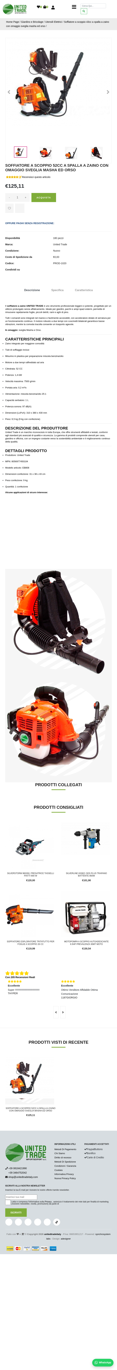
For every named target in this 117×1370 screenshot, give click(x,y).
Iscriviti (15, 1212)
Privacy (48, 1201)
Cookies (58, 1170)
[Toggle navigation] (74, 7)
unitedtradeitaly (52, 1234)
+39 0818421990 (17, 1168)
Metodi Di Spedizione (65, 1161)
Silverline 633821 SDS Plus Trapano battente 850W (86, 874)
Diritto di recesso (62, 1157)
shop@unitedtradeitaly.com (23, 1177)
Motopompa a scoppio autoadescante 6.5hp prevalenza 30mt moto (86, 942)
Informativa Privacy (64, 1174)
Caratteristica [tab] (84, 290)
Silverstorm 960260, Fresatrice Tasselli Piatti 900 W (30, 874)
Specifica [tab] (57, 290)
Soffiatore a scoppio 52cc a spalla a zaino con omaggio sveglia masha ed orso (31, 1109)
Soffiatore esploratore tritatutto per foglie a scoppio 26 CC (30, 942)
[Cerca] (93, 5)
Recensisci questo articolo (36, 177)
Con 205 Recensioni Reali (20, 977)
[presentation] (55, 1012)
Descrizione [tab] (32, 290)
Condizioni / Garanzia (65, 1166)
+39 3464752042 (16, 1172)
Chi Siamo (59, 1153)
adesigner (66, 1238)
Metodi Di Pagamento (65, 1149)
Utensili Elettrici (53, 21)
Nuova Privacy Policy (65, 1178)
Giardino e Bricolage (32, 21)
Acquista (43, 197)
